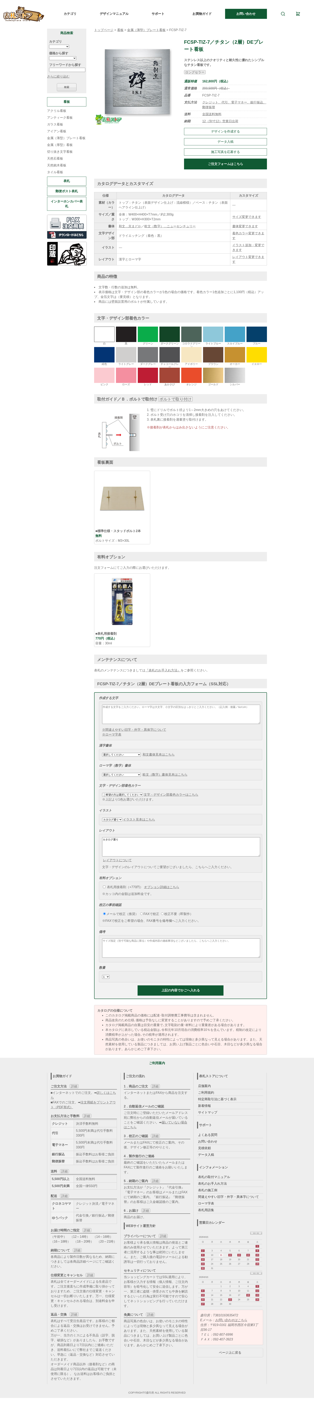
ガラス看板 (55, 124)
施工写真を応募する (225, 152)
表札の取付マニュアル (214, 1187)
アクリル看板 (56, 110)
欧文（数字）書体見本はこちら (165, 778)
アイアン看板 (56, 131)
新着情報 (204, 1116)
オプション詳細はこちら (161, 894)
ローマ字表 (206, 1214)
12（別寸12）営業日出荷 (220, 121)
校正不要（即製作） (177, 921)
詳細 (74, 1097)
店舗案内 (204, 1096)
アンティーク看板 (60, 117)
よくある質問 (207, 1145)
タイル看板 (55, 172)
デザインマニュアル (114, 13)
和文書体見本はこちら (159, 758)
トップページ (103, 30)
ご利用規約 (206, 1103)
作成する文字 (108, 698)
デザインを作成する (225, 131)
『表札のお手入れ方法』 (163, 670)
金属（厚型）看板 (60, 145)
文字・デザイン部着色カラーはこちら (171, 798)
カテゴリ (70, 13)
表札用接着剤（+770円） (123, 894)
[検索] (283, 14)
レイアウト (107, 834)
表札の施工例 (207, 1201)
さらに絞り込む (58, 76)
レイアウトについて (117, 867)
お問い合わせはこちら (231, 1331)
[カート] (298, 14)
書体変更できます (245, 226)
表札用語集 (206, 1221)
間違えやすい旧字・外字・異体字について (228, 1207)
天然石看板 (55, 158)
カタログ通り (181, 852)
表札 (66, 181)
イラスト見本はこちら (139, 823)
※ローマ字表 (111, 738)
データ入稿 (225, 141)
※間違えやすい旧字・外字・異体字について (134, 733)
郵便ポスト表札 (66, 191)
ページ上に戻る (230, 1363)
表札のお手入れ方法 (212, 1194)
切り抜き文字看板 (60, 151)
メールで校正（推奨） (120, 921)
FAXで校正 (149, 921)
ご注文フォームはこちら (225, 164)
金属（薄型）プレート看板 (146, 30)
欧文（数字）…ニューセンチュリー (170, 226)
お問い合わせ (246, 13)
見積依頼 (204, 1159)
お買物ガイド (202, 13)
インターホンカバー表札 (67, 204)
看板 (120, 30)
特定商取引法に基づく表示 (217, 1110)
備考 (102, 939)
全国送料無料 (211, 114)
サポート (158, 13)
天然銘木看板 (56, 165)
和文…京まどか (130, 226)
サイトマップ (207, 1123)
